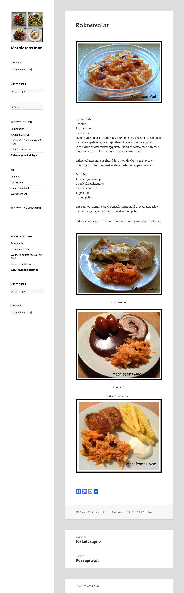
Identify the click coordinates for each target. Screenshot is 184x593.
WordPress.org (19, 193)
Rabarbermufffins (21, 149)
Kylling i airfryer (20, 134)
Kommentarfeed (20, 188)
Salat (139, 512)
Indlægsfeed (17, 182)
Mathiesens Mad (26, 47)
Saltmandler (17, 128)
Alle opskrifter (128, 512)
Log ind (15, 176)
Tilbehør (147, 512)
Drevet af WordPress (87, 585)
